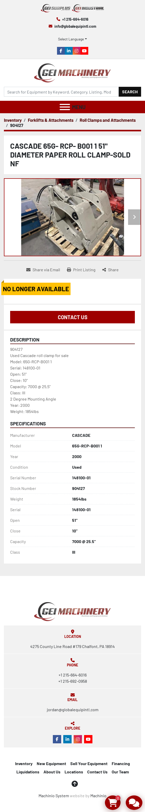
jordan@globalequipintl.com (72, 709)
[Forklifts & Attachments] (50, 120)
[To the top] (75, 783)
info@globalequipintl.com (75, 26)
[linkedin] (69, 51)
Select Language (71, 39)
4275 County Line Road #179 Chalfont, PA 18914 (72, 646)
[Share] (110, 270)
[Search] (61, 92)
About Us (51, 771)
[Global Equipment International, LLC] (72, 611)
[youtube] (84, 51)
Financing (121, 763)
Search (130, 91)
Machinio (98, 795)
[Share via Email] (43, 270)
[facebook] (61, 51)
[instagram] (76, 51)
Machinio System (54, 795)
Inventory (24, 763)
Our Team (120, 771)
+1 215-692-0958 (72, 681)
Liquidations (27, 771)
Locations (74, 771)
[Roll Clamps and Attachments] (108, 120)
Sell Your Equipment (89, 763)
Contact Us (72, 317)
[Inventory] (13, 120)
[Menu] (65, 107)
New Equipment (51, 763)
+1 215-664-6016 (75, 19)
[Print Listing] (81, 270)
